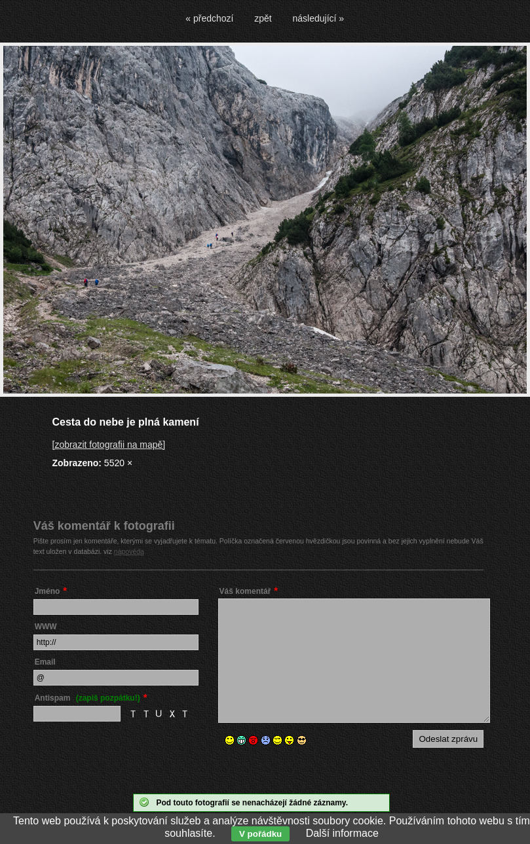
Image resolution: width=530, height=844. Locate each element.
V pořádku (260, 834)
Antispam (87, 698)
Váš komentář (245, 591)
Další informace (342, 833)
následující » (319, 18)
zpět (262, 18)
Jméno (47, 591)
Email (45, 662)
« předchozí (209, 18)
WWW (46, 626)
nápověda (129, 551)
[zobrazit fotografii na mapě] (109, 444)
